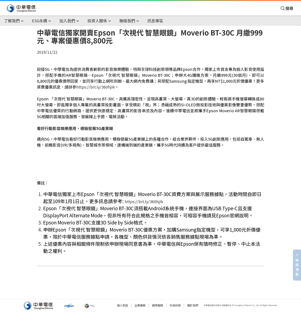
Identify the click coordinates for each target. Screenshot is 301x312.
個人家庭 (122, 305)
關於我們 (192, 305)
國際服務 (157, 305)
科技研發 (175, 305)
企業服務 (140, 305)
